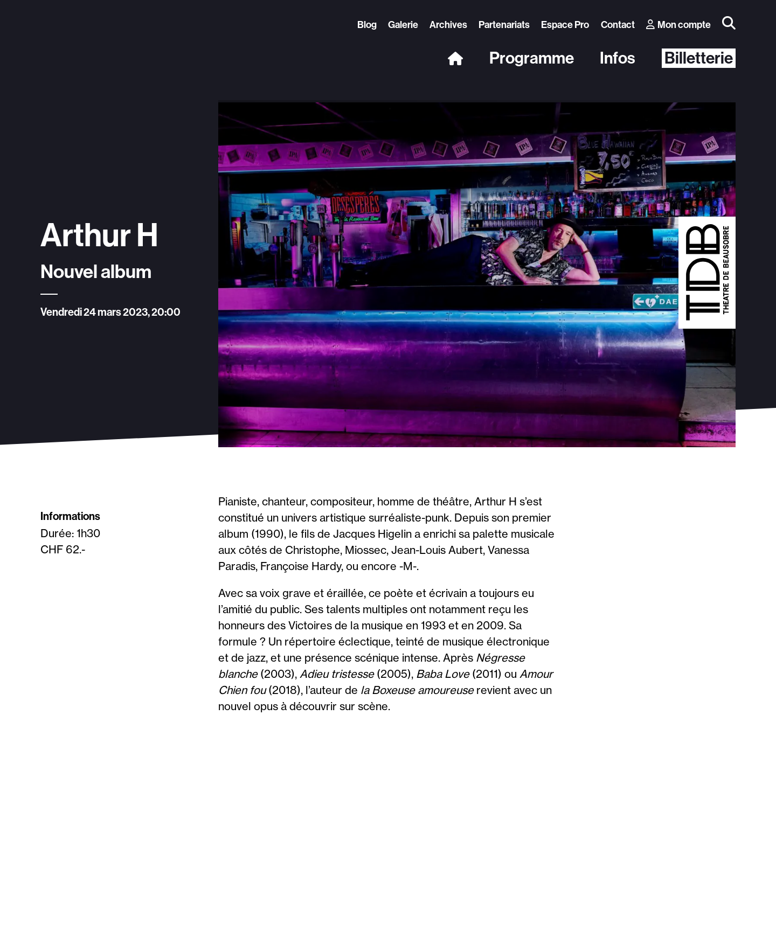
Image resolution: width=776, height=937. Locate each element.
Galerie (403, 25)
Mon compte (678, 25)
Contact (618, 25)
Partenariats (504, 25)
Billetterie (698, 58)
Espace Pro (565, 25)
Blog (367, 25)
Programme (531, 58)
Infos (617, 58)
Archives (448, 25)
